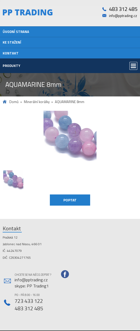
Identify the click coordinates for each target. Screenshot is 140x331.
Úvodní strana (16, 31)
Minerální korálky (37, 101)
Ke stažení (12, 42)
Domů (14, 101)
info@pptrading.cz (123, 15)
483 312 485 (123, 9)
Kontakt (11, 53)
